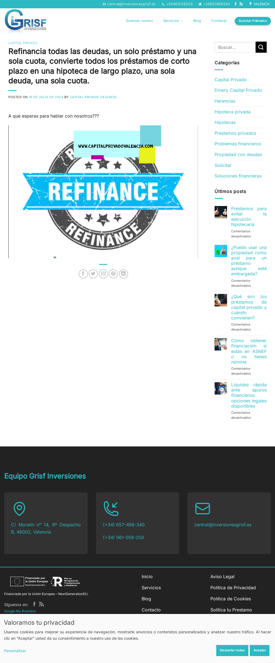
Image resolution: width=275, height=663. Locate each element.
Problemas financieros (238, 143)
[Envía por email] (103, 273)
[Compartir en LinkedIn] (123, 273)
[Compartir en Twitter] (93, 273)
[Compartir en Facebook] (83, 273)
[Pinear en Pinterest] (113, 273)
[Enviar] (261, 47)
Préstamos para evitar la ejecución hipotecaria (249, 216)
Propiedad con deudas (238, 154)
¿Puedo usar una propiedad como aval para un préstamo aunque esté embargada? (249, 261)
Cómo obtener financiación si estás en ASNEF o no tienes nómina (249, 351)
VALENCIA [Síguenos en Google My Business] (259, 4)
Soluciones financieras (238, 176)
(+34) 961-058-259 (123, 537)
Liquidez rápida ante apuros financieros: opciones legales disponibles (249, 395)
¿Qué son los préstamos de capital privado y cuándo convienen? (249, 307)
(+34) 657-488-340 (124, 524)
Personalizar (15, 650)
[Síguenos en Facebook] (235, 4)
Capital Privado (23, 43)
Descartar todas (232, 650)
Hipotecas (225, 122)
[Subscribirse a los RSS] (241, 4)
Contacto (219, 21)
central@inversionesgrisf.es (222, 524)
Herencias (225, 101)
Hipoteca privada (233, 112)
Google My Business (20, 611)
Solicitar (223, 165)
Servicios (173, 21)
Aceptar (260, 650)
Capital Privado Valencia (93, 97)
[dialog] (137, 638)
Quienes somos (139, 21)
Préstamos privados (235, 133)
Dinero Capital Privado (238, 90)
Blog (197, 21)
